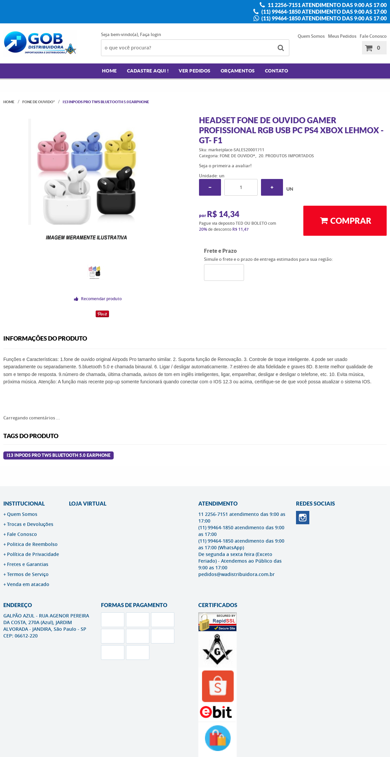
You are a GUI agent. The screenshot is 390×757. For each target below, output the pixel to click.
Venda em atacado (28, 584)
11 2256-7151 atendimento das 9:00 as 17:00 (327, 5)
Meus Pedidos (342, 36)
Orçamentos (238, 70)
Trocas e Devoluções (30, 524)
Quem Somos (311, 36)
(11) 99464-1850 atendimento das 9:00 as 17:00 (323, 12)
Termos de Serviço (28, 574)
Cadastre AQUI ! (148, 70)
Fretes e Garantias (27, 564)
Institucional (24, 504)
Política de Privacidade (33, 554)
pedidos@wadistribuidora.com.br (236, 574)
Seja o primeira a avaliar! (225, 166)
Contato (276, 70)
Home (109, 70)
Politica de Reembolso (32, 544)
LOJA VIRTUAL (87, 504)
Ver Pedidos (195, 70)
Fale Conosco (373, 36)
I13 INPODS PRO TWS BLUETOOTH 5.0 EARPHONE (58, 455)
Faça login (150, 34)
